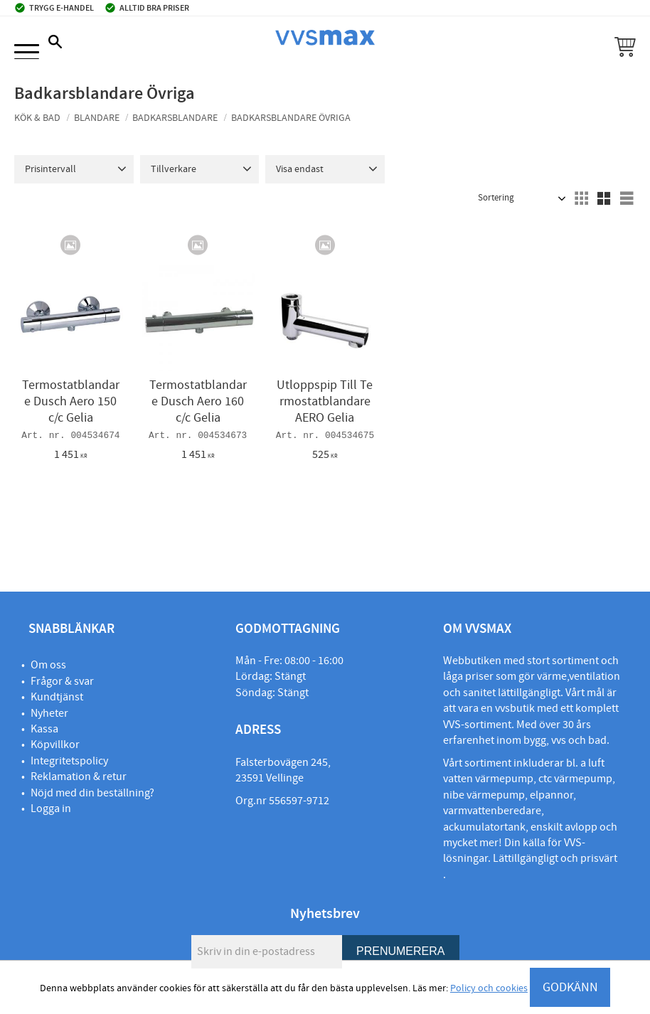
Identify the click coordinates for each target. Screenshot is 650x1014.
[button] (26, 53)
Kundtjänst (57, 697)
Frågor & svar (62, 681)
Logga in (51, 808)
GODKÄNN (570, 987)
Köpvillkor (55, 744)
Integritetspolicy (69, 761)
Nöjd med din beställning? (92, 793)
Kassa (44, 729)
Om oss (48, 665)
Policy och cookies (489, 988)
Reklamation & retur (79, 776)
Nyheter (49, 713)
